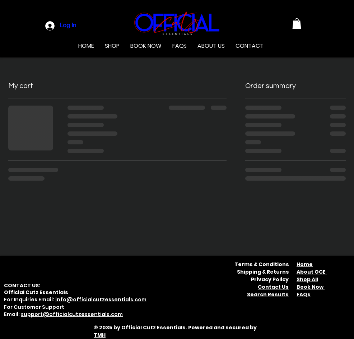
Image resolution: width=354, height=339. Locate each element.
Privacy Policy (270, 279)
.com (116, 314)
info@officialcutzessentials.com (100, 299)
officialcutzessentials (79, 314)
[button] (296, 23)
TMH (100, 335)
